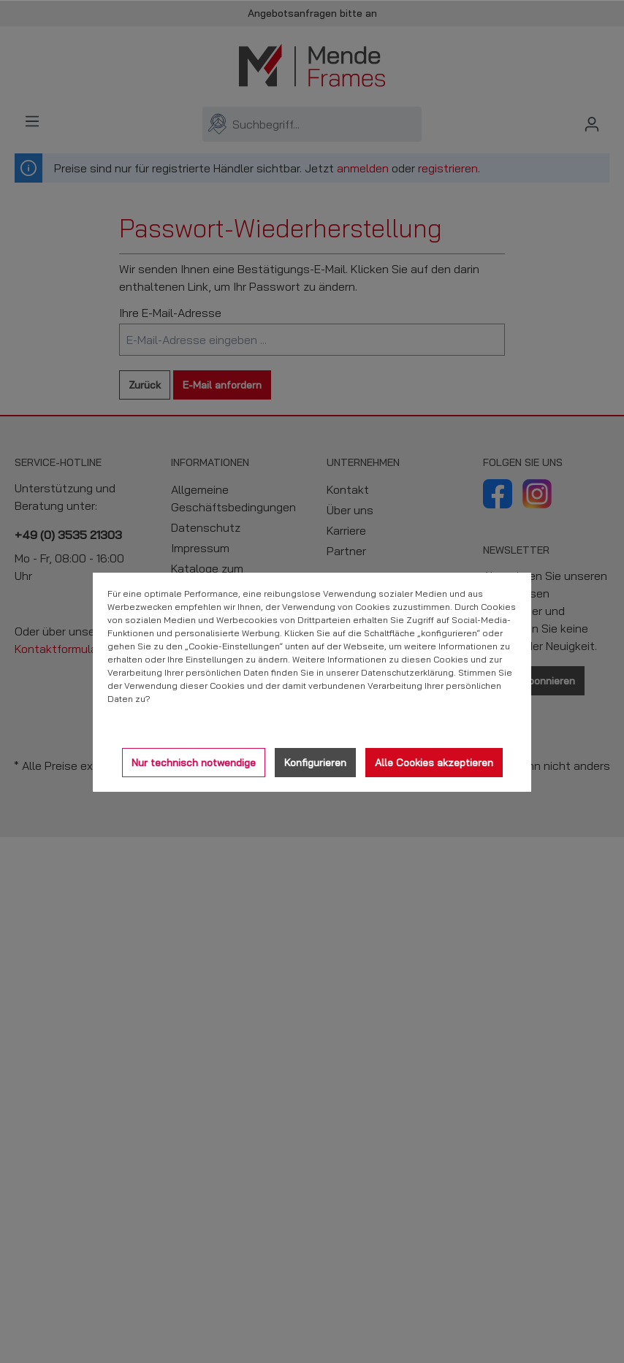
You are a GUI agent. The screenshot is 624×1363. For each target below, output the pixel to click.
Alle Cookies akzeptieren (434, 762)
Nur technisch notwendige (194, 762)
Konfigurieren (315, 762)
